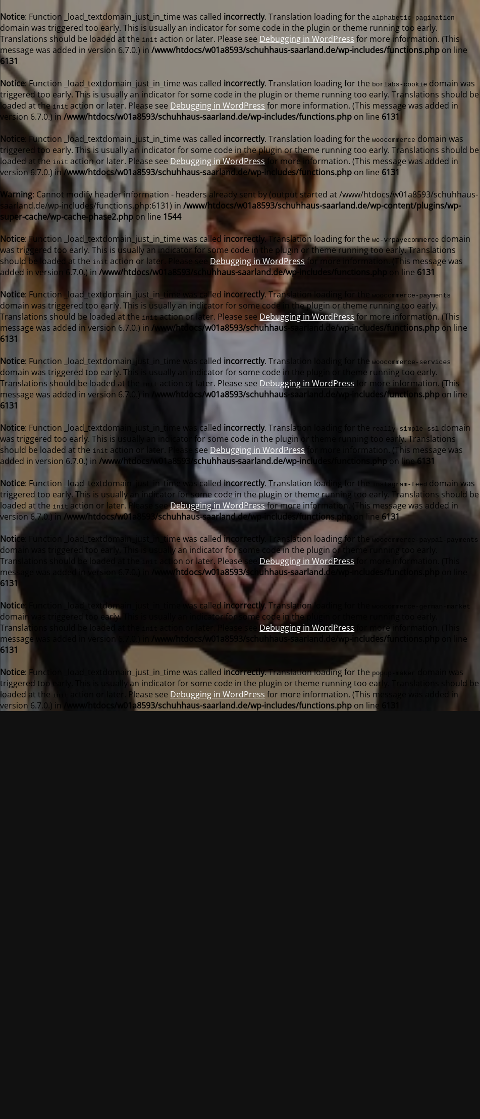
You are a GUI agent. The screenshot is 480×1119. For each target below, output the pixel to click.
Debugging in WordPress (306, 38)
